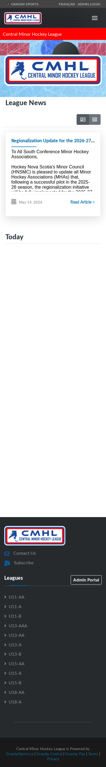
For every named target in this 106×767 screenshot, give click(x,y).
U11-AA (16, 597)
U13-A (15, 645)
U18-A (15, 702)
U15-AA (16, 663)
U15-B (15, 682)
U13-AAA (18, 625)
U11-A (15, 606)
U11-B (15, 616)
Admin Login (89, 4)
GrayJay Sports (22, 4)
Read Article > (82, 202)
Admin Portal (86, 580)
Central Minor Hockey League (32, 34)
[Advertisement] (53, 310)
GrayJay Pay (75, 753)
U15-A (15, 673)
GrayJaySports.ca (19, 753)
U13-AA (16, 635)
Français (68, 4)
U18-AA (16, 692)
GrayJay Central (49, 753)
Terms (93, 753)
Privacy (53, 758)
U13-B (15, 654)
